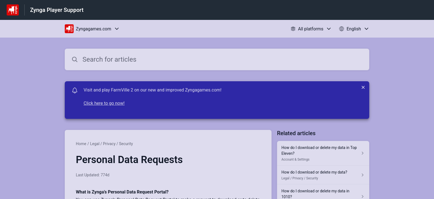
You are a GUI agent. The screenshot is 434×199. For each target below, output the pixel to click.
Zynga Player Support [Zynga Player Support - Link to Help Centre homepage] (57, 10)
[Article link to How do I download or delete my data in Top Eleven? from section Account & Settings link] (323, 153)
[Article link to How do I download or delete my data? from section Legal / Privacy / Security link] (323, 175)
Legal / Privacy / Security (111, 144)
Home (81, 144)
